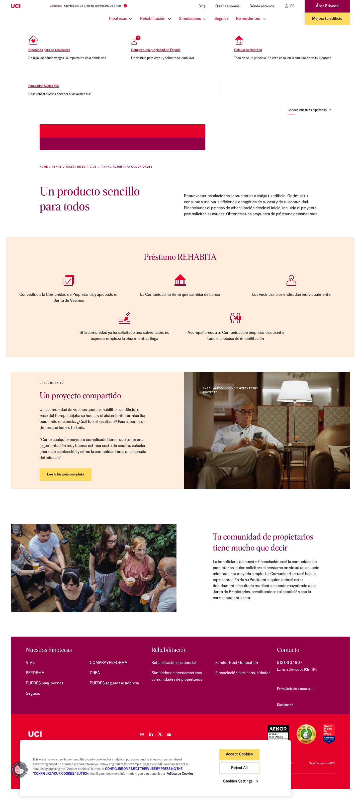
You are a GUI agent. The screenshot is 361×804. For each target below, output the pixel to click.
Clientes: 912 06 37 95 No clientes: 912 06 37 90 (92, 6)
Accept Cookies (239, 754)
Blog (202, 6)
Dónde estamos (262, 6)
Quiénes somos (227, 6)
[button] (19, 770)
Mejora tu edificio (327, 19)
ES (290, 6)
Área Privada (327, 6)
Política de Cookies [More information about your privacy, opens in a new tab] (179, 773)
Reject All (239, 768)
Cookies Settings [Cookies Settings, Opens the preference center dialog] (238, 781)
